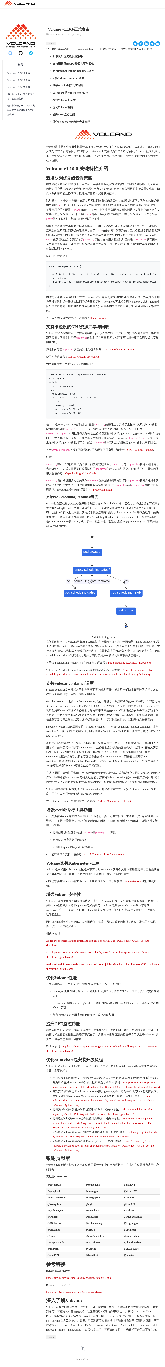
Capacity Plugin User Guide (83, 356)
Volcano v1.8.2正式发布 (18, 80)
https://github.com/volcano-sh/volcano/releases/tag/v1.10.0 (78, 1277)
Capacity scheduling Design (119, 349)
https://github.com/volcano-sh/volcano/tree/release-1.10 (76, 1292)
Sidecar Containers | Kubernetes (115, 801)
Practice (51, 44)
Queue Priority (98, 318)
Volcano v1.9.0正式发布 (18, 73)
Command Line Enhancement (104, 854)
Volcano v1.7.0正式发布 (18, 87)
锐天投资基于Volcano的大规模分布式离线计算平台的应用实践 (21, 110)
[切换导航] (158, 4)
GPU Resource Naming (140, 449)
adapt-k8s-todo (133, 881)
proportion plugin (102, 489)
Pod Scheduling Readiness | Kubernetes (129, 662)
